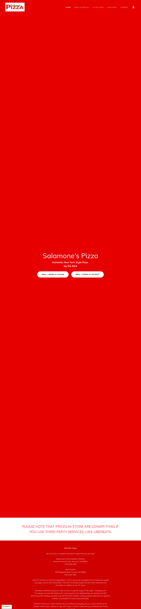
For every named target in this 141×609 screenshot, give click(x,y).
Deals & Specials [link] (81, 7)
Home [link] (68, 7)
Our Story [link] (112, 7)
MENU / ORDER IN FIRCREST (87, 274)
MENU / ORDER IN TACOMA (53, 274)
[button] (133, 7)
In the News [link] (98, 7)
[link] (15, 7)
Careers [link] (124, 7)
